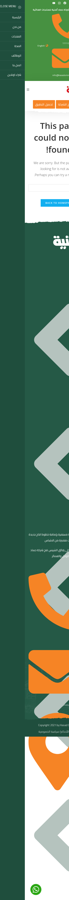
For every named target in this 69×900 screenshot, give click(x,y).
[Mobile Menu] (3, 89)
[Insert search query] (34, 188)
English (16, 46)
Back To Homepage (34, 202)
